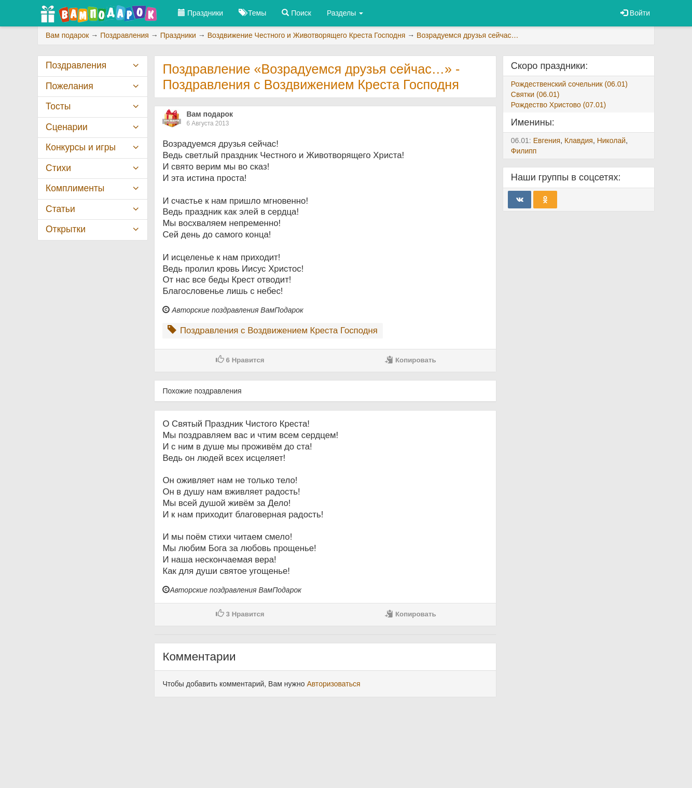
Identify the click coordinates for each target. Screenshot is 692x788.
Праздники (200, 13)
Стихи (58, 168)
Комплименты (75, 188)
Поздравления (76, 65)
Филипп (524, 151)
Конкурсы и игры (81, 147)
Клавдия (578, 140)
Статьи (60, 209)
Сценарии (67, 127)
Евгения (547, 140)
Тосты (58, 106)
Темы (252, 13)
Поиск (296, 13)
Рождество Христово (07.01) (558, 105)
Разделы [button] (345, 13)
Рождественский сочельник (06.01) (569, 84)
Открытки (66, 229)
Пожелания (69, 86)
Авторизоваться (333, 684)
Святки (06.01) (535, 94)
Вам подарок (209, 114)
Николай (611, 140)
